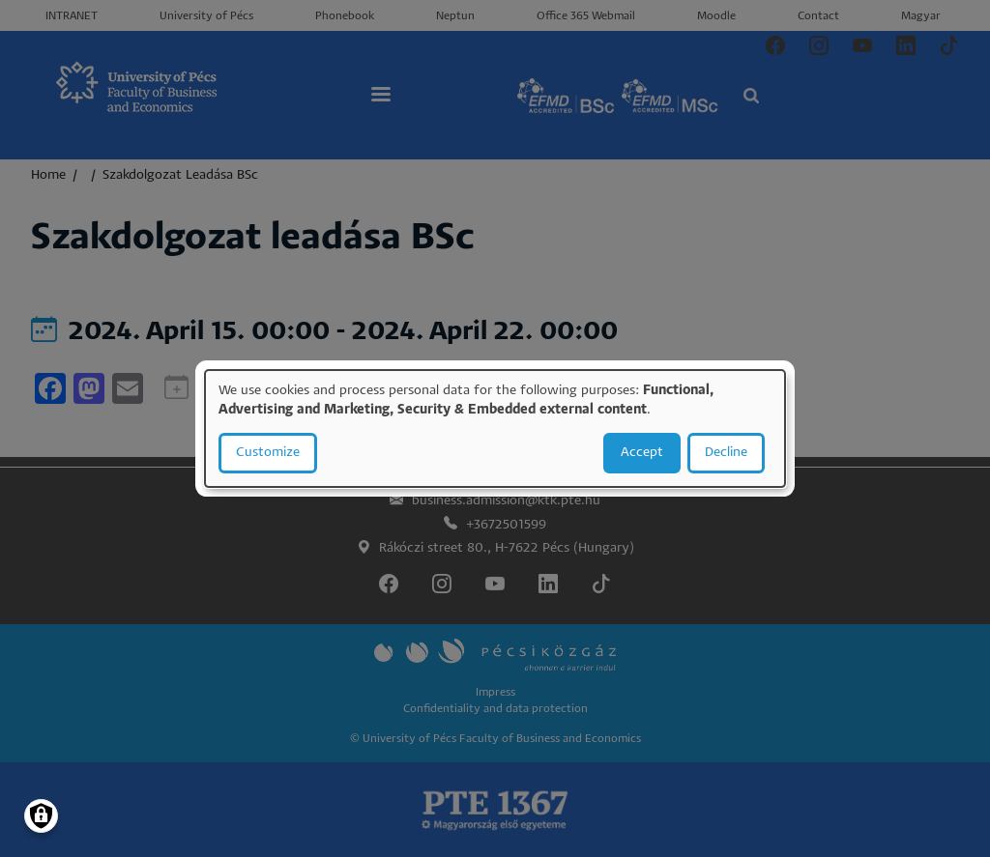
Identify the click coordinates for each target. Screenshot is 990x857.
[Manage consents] (41, 816)
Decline (726, 452)
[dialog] (495, 429)
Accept (642, 452)
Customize (268, 452)
